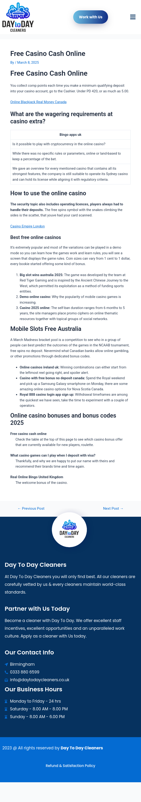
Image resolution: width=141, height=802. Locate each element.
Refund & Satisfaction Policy (70, 765)
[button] (133, 17)
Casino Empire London (27, 226)
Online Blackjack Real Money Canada (38, 102)
